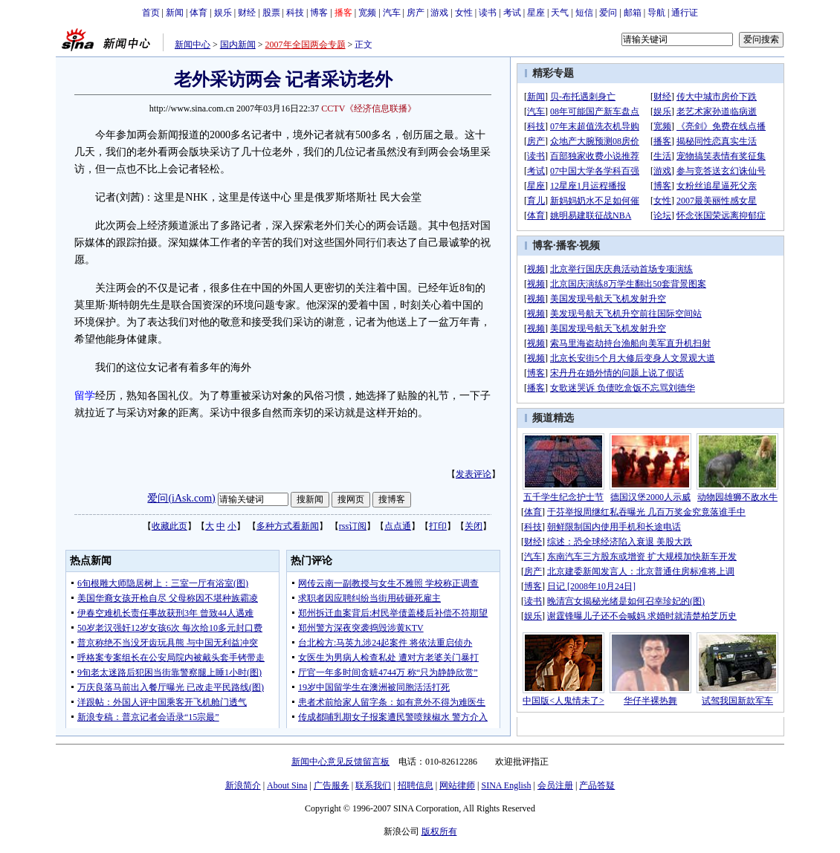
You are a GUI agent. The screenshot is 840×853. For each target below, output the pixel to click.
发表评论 (473, 474)
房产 (415, 12)
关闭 (473, 526)
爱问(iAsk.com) (181, 498)
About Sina (287, 785)
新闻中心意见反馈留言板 (340, 761)
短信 (584, 12)
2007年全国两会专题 (305, 44)
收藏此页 (169, 526)
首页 (151, 12)
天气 (560, 12)
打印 (438, 526)
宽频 (367, 12)
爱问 (608, 12)
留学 (84, 395)
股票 (271, 12)
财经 (247, 12)
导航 (656, 12)
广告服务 (331, 785)
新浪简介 (243, 785)
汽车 (392, 12)
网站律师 (457, 785)
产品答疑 (597, 785)
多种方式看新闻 (287, 526)
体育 (198, 12)
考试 (512, 12)
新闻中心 (192, 44)
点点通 (397, 526)
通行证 (684, 12)
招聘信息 (415, 785)
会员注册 (555, 785)
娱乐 (223, 12)
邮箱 (633, 12)
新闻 (175, 12)
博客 (319, 12)
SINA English (506, 785)
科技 (295, 12)
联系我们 (373, 785)
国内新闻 (238, 44)
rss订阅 (352, 526)
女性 (464, 12)
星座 (536, 12)
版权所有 (439, 831)
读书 (488, 12)
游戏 (439, 12)
